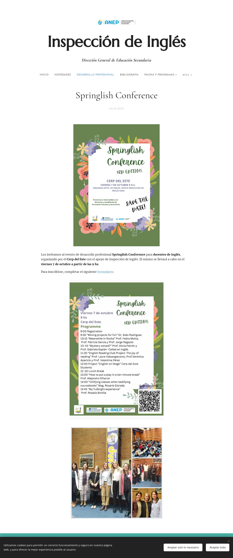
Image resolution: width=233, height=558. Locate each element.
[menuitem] (57, 74)
